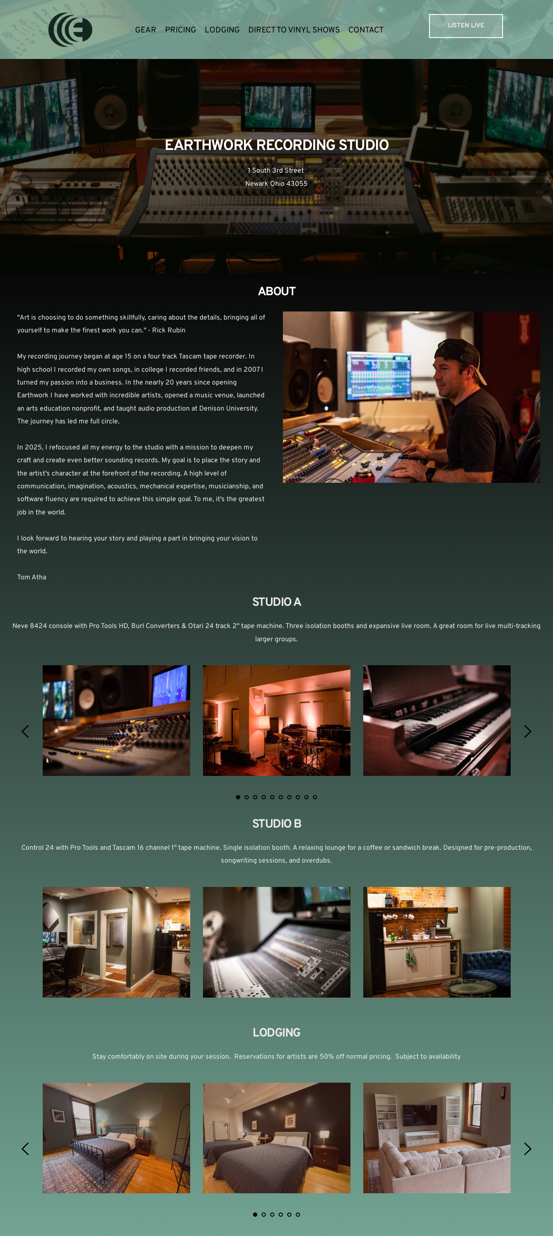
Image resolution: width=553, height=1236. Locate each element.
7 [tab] (289, 797)
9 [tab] (306, 797)
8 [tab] (298, 797)
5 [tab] (272, 797)
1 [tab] (238, 797)
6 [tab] (281, 797)
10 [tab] (315, 797)
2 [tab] (246, 797)
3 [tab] (255, 797)
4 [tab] (264, 797)
